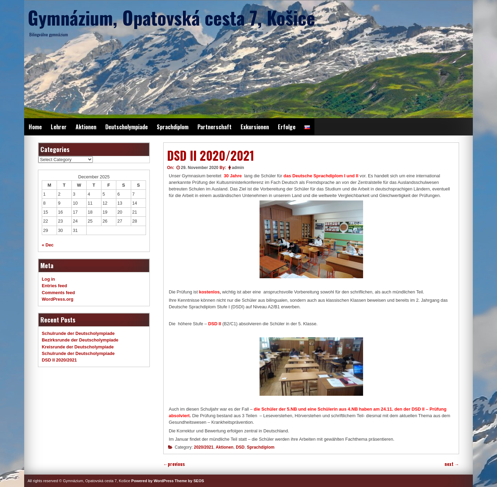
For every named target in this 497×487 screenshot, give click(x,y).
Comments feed (58, 292)
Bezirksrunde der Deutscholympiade (80, 340)
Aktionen (86, 127)
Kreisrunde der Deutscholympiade (78, 346)
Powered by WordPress (152, 481)
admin (238, 167)
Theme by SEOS (189, 481)
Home (35, 127)
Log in (48, 279)
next (452, 464)
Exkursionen (255, 127)
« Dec (47, 244)
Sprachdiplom (172, 127)
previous (174, 464)
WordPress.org (58, 299)
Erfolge (286, 127)
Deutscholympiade (126, 127)
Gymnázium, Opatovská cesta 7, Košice (171, 17)
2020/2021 (204, 447)
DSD (240, 447)
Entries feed (54, 285)
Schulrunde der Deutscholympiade (78, 333)
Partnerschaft (214, 127)
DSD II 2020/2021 (59, 360)
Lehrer (59, 127)
